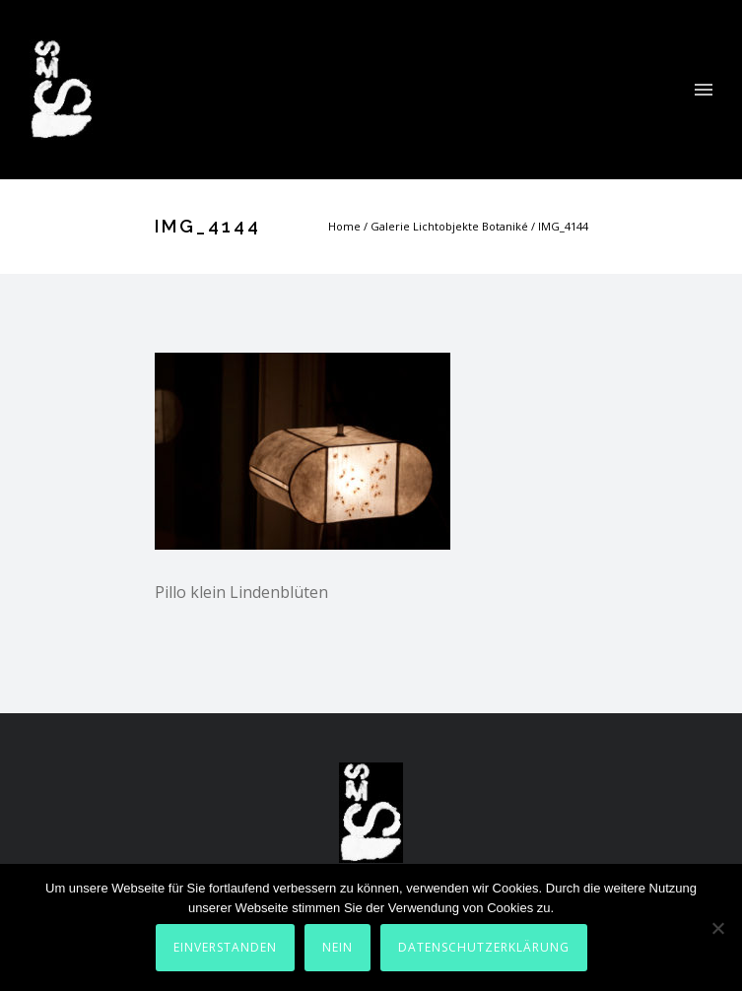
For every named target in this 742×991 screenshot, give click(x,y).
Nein (337, 947)
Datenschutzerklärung (484, 947)
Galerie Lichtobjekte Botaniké (449, 226)
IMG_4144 (563, 226)
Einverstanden (225, 947)
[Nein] (717, 928)
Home (344, 226)
